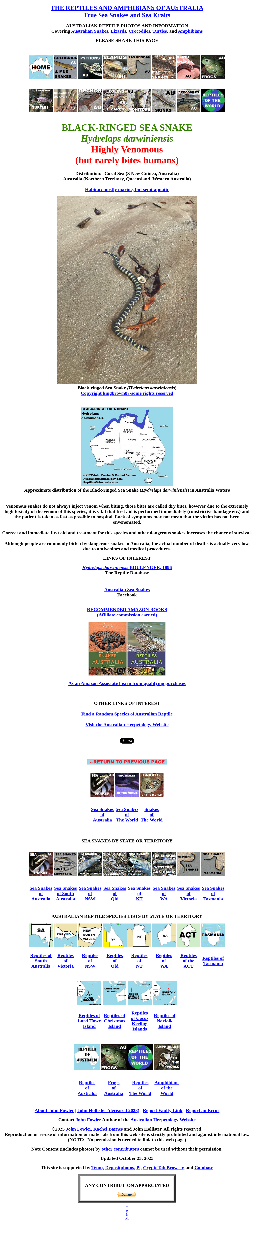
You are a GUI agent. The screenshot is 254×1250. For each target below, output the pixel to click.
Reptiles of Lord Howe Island (89, 1021)
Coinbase (203, 1167)
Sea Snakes (102, 809)
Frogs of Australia (113, 1088)
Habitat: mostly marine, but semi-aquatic (127, 189)
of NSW (90, 896)
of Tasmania (213, 896)
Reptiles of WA (164, 961)
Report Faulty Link (162, 1110)
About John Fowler (54, 1110)
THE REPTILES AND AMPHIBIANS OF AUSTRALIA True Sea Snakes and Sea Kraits (127, 11)
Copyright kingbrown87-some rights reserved (127, 393)
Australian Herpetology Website (163, 1119)
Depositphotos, (120, 1167)
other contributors (120, 1149)
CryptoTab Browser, (163, 1167)
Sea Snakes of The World (127, 814)
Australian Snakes (89, 31)
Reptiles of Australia (87, 1088)
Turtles (159, 31)
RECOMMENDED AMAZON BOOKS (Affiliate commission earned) (127, 612)
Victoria (188, 898)
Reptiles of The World (140, 1088)
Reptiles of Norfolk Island (164, 1021)
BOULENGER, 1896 (151, 567)
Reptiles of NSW (90, 961)
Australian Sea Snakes (127, 589)
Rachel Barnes (108, 1129)
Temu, (97, 1167)
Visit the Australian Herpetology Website (127, 724)
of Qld (115, 896)
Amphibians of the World (166, 1088)
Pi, (139, 1167)
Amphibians (190, 31)
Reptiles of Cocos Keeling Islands (139, 1020)
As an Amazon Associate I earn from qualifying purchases (127, 683)
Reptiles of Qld (115, 961)
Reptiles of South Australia (41, 961)
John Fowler (88, 1119)
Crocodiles (139, 31)
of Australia (102, 817)
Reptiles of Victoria (65, 961)
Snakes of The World (152, 814)
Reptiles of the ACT (188, 961)
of (188, 893)
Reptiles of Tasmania (213, 961)
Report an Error (202, 1110)
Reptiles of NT (139, 961)
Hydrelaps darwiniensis (106, 567)
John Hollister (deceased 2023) (108, 1110)
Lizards (118, 31)
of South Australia (65, 896)
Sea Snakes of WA (164, 893)
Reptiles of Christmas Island (114, 1021)
